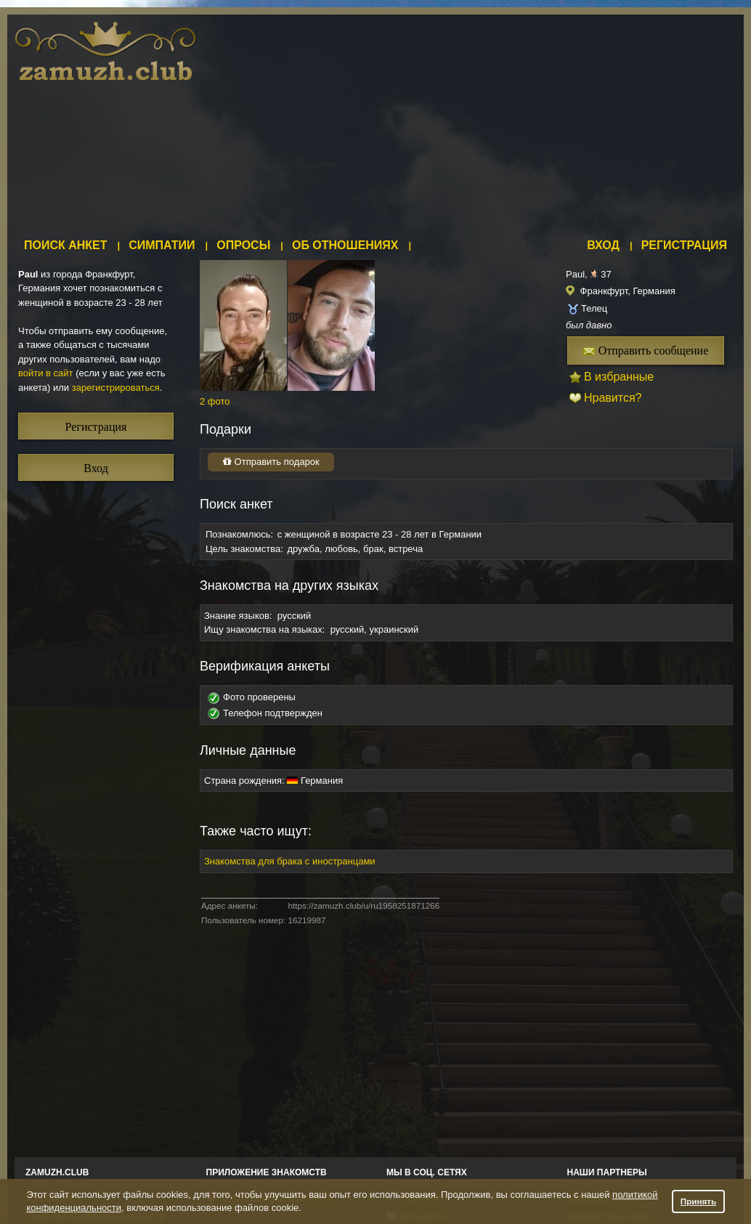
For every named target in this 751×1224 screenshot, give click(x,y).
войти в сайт (45, 373)
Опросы (243, 245)
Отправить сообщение (646, 350)
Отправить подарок (271, 461)
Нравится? (613, 398)
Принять (699, 1201)
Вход (603, 245)
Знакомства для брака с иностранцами (290, 861)
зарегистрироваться (116, 387)
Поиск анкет (65, 245)
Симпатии (162, 245)
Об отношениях (345, 245)
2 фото (215, 401)
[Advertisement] (449, 123)
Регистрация (684, 245)
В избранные (619, 376)
